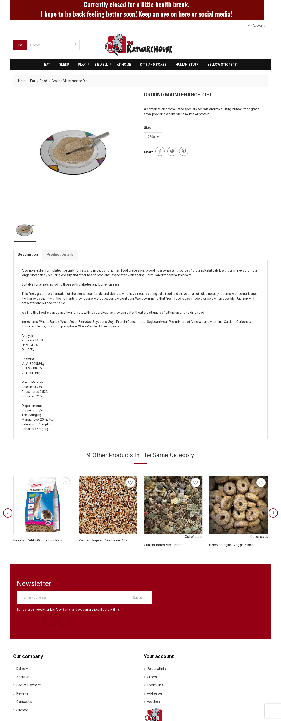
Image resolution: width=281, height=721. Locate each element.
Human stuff (187, 64)
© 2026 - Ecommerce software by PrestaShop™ (48, 712)
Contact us (22, 678)
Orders (150, 653)
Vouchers (152, 678)
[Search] (53, 45)
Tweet (171, 150)
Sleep (64, 64)
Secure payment (27, 662)
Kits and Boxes (153, 64)
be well (101, 64)
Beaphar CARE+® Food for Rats (37, 543)
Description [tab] (28, 255)
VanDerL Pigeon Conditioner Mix (103, 543)
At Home (124, 64)
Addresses (153, 670)
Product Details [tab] (60, 255)
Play (82, 64)
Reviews (21, 670)
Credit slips (153, 662)
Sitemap (21, 686)
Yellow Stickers (222, 64)
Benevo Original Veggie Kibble (231, 548)
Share (160, 150)
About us (21, 653)
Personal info (155, 645)
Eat (47, 64)
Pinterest (183, 150)
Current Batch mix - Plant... (164, 548)
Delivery (20, 645)
